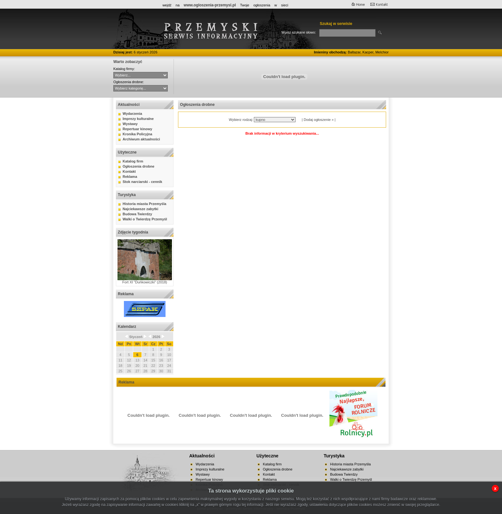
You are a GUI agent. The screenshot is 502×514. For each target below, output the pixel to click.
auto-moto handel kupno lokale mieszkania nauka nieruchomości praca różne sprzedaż (140, 88)
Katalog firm (133, 161)
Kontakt (129, 171)
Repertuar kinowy (137, 129)
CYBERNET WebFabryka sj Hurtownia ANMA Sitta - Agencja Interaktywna (140, 75)
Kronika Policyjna (137, 134)
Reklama (130, 176)
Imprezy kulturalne (138, 119)
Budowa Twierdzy (137, 214)
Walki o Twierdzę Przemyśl (145, 219)
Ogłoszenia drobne (138, 166)
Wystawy (130, 124)
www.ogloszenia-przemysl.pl (210, 5)
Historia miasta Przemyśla (144, 204)
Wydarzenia (132, 113)
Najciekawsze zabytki (140, 209)
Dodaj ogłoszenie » (319, 120)
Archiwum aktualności (141, 139)
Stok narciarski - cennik (142, 182)
